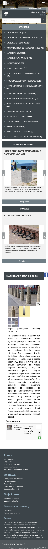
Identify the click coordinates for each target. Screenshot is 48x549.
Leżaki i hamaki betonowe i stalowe (24, 137)
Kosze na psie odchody (18, 43)
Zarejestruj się (35, 9)
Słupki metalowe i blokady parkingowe (24, 87)
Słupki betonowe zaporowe (21, 93)
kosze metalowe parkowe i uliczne (24, 38)
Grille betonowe (16, 126)
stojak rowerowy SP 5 (17, 215)
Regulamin (8, 462)
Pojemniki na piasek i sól (19, 111)
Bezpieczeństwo (10, 467)
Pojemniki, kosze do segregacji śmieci (25, 48)
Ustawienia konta (11, 501)
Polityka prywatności (12, 464)
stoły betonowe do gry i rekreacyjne (23, 74)
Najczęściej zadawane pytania (16, 469)
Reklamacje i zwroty (12, 513)
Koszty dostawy (10, 484)
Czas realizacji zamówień (14, 486)
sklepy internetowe (31, 548)
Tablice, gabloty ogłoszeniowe (22, 121)
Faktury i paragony (11, 481)
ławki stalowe (15, 63)
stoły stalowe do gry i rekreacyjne (24, 81)
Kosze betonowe (16, 33)
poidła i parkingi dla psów (20, 131)
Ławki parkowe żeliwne (19, 58)
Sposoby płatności (11, 489)
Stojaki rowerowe (17, 68)
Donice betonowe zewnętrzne (22, 99)
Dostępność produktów (13, 479)
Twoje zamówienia (11, 498)
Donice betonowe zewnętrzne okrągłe (24, 105)
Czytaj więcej (24, 202)
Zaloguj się (12, 9)
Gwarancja (8, 510)
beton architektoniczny (19, 116)
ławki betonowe (16, 53)
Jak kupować (9, 459)
